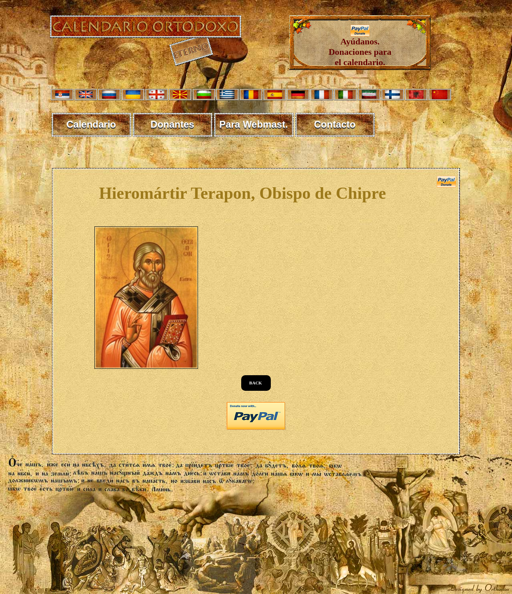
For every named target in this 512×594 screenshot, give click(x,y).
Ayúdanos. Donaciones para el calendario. (359, 47)
